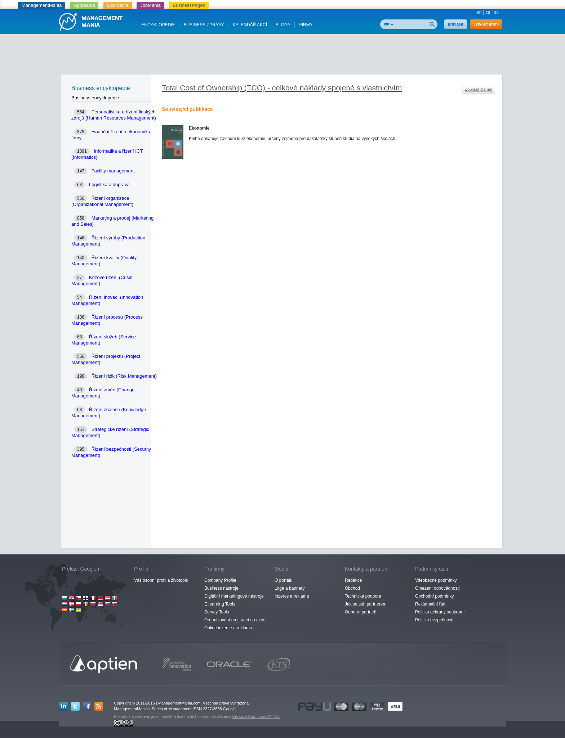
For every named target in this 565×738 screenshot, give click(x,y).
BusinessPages (189, 5)
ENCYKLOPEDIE (158, 24)
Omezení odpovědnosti (437, 588)
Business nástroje (221, 588)
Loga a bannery (289, 588)
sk (496, 12)
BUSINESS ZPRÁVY (204, 24)
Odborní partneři (360, 612)
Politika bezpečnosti (434, 619)
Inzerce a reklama (292, 596)
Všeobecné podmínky (436, 580)
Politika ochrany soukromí (439, 612)
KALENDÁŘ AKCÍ (250, 24)
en (478, 12)
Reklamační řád (430, 604)
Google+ (230, 709)
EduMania (117, 5)
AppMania (84, 5)
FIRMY (305, 24)
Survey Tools (216, 612)
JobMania (150, 5)
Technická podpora (363, 596)
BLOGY (283, 24)
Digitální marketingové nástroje (234, 596)
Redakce (353, 580)
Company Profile (220, 580)
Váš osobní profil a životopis (161, 580)
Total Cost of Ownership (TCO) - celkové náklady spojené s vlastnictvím (282, 88)
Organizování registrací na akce (234, 619)
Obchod (352, 588)
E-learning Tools (219, 604)
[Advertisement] (282, 56)
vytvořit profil (486, 24)
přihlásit (455, 24)
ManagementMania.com (179, 703)
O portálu (283, 580)
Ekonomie (199, 128)
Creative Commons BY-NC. (256, 716)
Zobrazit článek (478, 89)
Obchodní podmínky (434, 596)
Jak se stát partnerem (365, 604)
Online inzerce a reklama (228, 627)
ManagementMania (42, 5)
